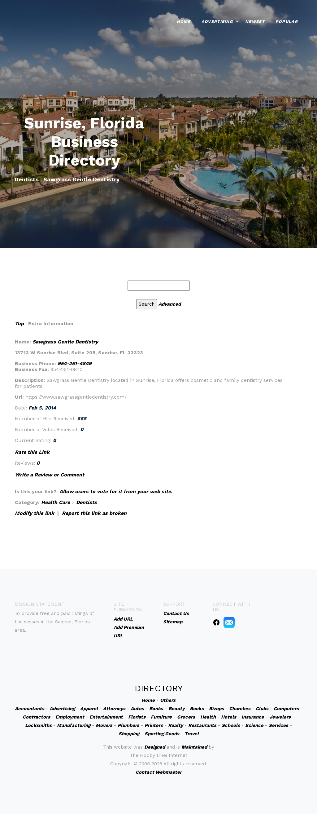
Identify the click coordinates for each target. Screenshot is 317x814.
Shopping (129, 734)
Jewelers (280, 717)
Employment (69, 717)
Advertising (217, 21)
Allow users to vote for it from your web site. (115, 491)
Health (208, 717)
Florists (136, 717)
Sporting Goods (162, 734)
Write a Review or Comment (49, 475)
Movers (104, 725)
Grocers (186, 717)
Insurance (252, 717)
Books (197, 708)
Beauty (176, 708)
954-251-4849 (75, 363)
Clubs (262, 708)
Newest (255, 21)
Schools (231, 725)
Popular (287, 21)
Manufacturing (73, 725)
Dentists (86, 502)
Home (184, 21)
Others (168, 700)
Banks (156, 708)
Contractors (36, 717)
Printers (154, 725)
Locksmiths (38, 725)
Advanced (169, 304)
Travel (192, 734)
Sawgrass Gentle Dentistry (65, 342)
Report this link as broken (94, 513)
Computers (286, 708)
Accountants (29, 708)
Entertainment (106, 717)
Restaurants (202, 725)
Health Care (55, 502)
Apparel (89, 708)
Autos (137, 708)
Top (19, 323)
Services (278, 725)
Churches (239, 708)
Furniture (161, 717)
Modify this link (34, 513)
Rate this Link (32, 452)
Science (254, 725)
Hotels (228, 717)
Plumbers (128, 725)
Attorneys (114, 708)
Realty (175, 725)
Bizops (216, 708)
